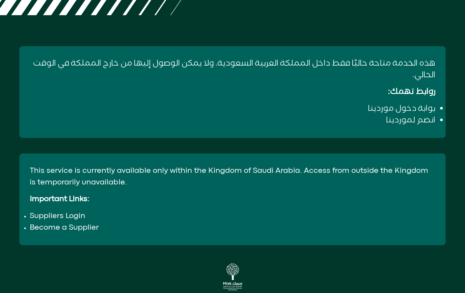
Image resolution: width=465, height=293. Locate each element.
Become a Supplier (64, 228)
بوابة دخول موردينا (401, 108)
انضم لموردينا (410, 120)
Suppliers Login (57, 216)
